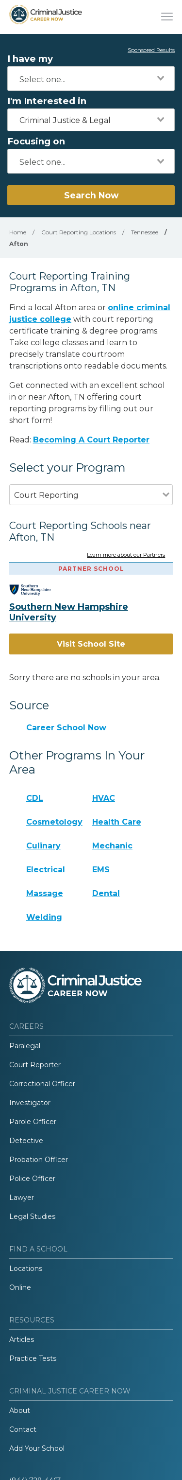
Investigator (29, 1102)
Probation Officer (38, 1159)
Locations (25, 1268)
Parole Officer (32, 1121)
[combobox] (91, 78)
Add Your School (37, 1448)
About (19, 1410)
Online (20, 1287)
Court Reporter (35, 1064)
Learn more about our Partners (126, 555)
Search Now (91, 195)
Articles (21, 1339)
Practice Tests (32, 1358)
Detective (26, 1140)
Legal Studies (32, 1216)
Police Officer (32, 1178)
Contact (22, 1429)
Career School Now (66, 727)
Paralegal (24, 1045)
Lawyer (21, 1197)
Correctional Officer (42, 1083)
